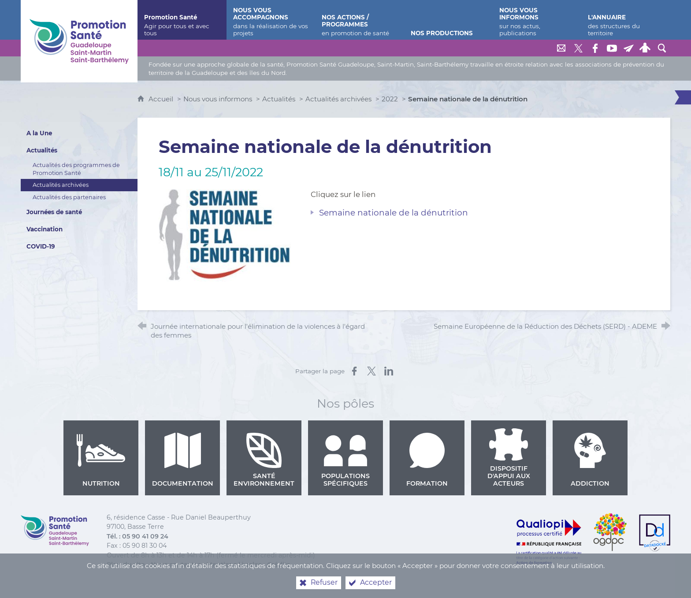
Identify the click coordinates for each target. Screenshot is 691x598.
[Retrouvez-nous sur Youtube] (611, 48)
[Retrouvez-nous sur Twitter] (578, 48)
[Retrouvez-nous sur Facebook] (595, 48)
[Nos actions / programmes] (359, 20)
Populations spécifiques (345, 460)
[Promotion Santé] (181, 20)
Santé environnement (264, 460)
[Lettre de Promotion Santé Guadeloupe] (628, 48)
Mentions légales (233, 564)
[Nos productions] (448, 20)
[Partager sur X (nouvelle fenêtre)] (371, 371)
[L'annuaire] (625, 20)
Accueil (162, 99)
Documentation (182, 460)
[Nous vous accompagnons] (271, 20)
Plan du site (126, 564)
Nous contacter (176, 564)
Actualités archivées (338, 99)
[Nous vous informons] (537, 20)
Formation (427, 460)
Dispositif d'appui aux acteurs (508, 457)
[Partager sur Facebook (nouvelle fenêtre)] (354, 371)
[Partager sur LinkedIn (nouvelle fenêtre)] (388, 371)
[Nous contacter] (561, 48)
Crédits (278, 564)
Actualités (278, 99)
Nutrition (101, 460)
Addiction (590, 460)
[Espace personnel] (645, 48)
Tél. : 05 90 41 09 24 (137, 536)
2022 (390, 99)
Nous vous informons (217, 99)
